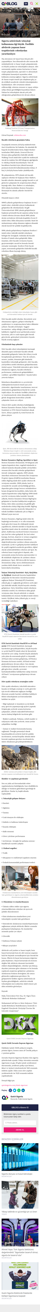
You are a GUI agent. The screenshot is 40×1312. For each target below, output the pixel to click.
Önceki (5, 35)
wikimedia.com (20, 135)
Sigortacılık (29, 10)
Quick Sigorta (17, 10)
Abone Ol (20, 1130)
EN (26, 4)
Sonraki (34, 35)
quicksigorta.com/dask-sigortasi (15, 1085)
